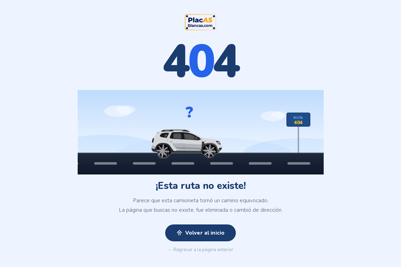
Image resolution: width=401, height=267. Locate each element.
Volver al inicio (200, 233)
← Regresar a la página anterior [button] (200, 250)
